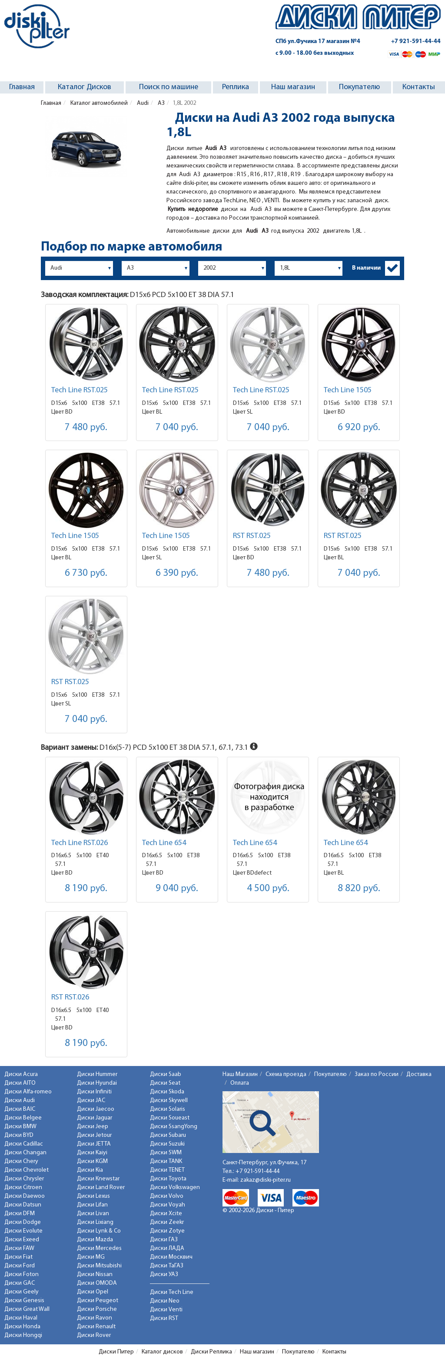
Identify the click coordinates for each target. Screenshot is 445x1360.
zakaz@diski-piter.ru (265, 1180)
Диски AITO (20, 1083)
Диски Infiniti (94, 1092)
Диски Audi (19, 1100)
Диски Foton (21, 1274)
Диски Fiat (18, 1257)
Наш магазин (293, 87)
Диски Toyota (168, 1179)
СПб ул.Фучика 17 (318, 41)
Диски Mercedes (99, 1248)
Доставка (419, 1074)
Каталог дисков (162, 1352)
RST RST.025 (252, 536)
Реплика (235, 87)
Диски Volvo (166, 1196)
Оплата (239, 1083)
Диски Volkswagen (175, 1187)
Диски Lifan (92, 1205)
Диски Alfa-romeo (28, 1092)
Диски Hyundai (97, 1083)
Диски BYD (18, 1135)
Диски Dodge (22, 1222)
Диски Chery (21, 1161)
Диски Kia (90, 1170)
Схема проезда (286, 1074)
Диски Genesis (24, 1300)
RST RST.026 (70, 997)
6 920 (359, 428)
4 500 (268, 889)
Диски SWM (166, 1152)
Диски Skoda (167, 1092)
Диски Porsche (97, 1309)
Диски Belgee (23, 1118)
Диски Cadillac (23, 1144)
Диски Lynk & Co (99, 1231)
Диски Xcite (166, 1213)
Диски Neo (164, 1301)
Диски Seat (165, 1083)
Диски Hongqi (23, 1335)
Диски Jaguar (94, 1118)
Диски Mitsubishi (99, 1266)
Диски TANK (166, 1161)
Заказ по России (377, 1074)
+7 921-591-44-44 (416, 41)
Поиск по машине (168, 87)
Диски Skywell (169, 1100)
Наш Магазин (240, 1074)
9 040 (177, 889)
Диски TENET (167, 1170)
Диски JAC (91, 1100)
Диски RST (164, 1318)
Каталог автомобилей (98, 103)
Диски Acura (21, 1074)
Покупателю (359, 87)
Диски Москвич (171, 1257)
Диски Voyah (167, 1205)
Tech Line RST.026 (79, 843)
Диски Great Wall (27, 1309)
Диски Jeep (92, 1126)
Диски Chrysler (24, 1179)
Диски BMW (20, 1126)
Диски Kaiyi (92, 1152)
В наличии (366, 268)
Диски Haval (20, 1318)
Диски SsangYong (173, 1126)
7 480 (86, 428)
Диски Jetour (94, 1135)
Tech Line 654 (164, 843)
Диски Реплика (211, 1352)
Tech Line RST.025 (79, 390)
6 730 (86, 573)
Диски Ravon (94, 1318)
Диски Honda (22, 1326)
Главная (22, 87)
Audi (142, 103)
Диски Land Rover (101, 1187)
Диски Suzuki (167, 1144)
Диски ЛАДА (167, 1248)
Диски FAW (19, 1248)
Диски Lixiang (95, 1222)
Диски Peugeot (97, 1300)
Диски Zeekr (167, 1222)
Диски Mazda (95, 1239)
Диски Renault (96, 1326)
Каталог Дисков (84, 87)
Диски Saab (165, 1074)
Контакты (418, 87)
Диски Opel (92, 1292)
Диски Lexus (93, 1196)
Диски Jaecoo (95, 1109)
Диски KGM (92, 1161)
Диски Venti (166, 1310)
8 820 (359, 889)
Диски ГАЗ (164, 1239)
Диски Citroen (23, 1187)
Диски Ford (19, 1266)
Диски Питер (116, 1352)
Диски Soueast (169, 1118)
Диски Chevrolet (26, 1170)
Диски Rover (94, 1335)
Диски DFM (19, 1213)
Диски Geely (21, 1292)
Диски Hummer (97, 1074)
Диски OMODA (97, 1283)
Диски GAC (19, 1283)
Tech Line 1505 (348, 390)
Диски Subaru (168, 1135)
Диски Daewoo (24, 1196)
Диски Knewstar (98, 1179)
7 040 (177, 428)
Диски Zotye (167, 1231)
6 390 (177, 573)
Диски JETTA (94, 1144)
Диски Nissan (95, 1274)
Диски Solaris (167, 1109)
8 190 (86, 889)
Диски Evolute (23, 1231)
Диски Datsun (22, 1205)
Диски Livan (93, 1213)
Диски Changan (25, 1152)
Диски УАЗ (164, 1274)
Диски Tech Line (171, 1292)
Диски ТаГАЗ (166, 1266)
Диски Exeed (21, 1239)
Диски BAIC (19, 1109)
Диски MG (91, 1257)
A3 (160, 103)
